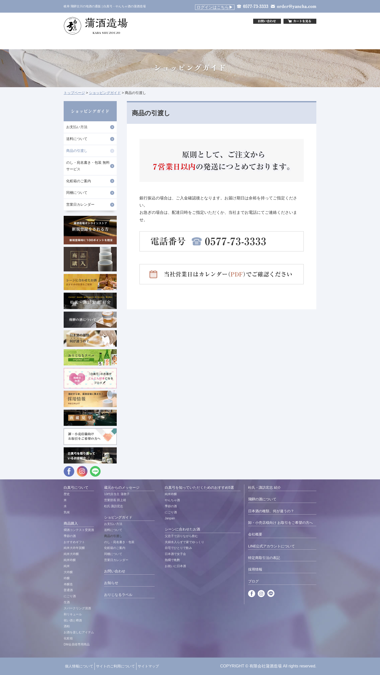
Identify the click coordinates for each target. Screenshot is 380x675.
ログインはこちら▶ (215, 7)
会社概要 (255, 534)
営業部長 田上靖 (115, 500)
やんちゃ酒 (172, 500)
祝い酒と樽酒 (73, 620)
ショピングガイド (118, 517)
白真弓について (76, 487)
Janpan (170, 518)
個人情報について (79, 666)
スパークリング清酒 (77, 608)
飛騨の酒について (262, 499)
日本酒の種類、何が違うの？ (271, 511)
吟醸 (67, 578)
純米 (67, 566)
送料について (76, 139)
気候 (67, 512)
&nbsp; (206, 21)
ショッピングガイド (105, 93)
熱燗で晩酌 (172, 560)
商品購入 (71, 523)
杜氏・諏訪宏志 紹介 (264, 487)
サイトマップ (148, 666)
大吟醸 (68, 572)
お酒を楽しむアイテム (79, 632)
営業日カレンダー (80, 204)
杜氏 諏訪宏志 (113, 506)
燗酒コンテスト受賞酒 (79, 530)
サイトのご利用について (115, 666)
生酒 (67, 602)
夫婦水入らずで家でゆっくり (184, 542)
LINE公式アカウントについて (271, 546)
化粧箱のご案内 (78, 181)
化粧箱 (68, 638)
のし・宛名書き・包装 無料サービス (88, 165)
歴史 (67, 494)
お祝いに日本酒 (175, 566)
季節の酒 (70, 536)
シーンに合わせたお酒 (182, 529)
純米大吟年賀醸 (74, 548)
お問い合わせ (114, 571)
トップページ (74, 93)
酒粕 (67, 626)
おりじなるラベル (118, 595)
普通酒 (68, 590)
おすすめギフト (74, 542)
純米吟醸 (70, 560)
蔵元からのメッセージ (121, 487)
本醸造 (68, 584)
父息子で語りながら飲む (181, 536)
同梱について (76, 193)
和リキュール (73, 614)
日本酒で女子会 (175, 554)
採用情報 (255, 569)
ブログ (253, 581)
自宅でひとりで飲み (178, 548)
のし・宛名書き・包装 (119, 542)
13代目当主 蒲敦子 (117, 494)
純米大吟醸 (71, 554)
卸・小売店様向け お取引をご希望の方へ (280, 523)
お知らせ (111, 583)
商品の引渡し (76, 151)
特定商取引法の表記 (264, 558)
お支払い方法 (76, 127)
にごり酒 (70, 596)
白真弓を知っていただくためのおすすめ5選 (199, 487)
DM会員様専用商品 (77, 644)
